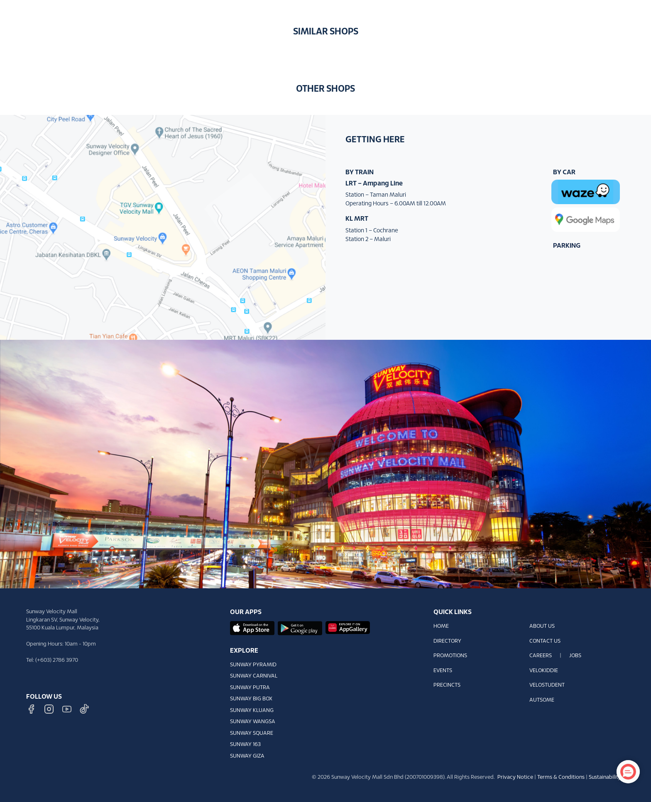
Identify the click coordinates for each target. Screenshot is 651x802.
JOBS (575, 655)
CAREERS (540, 655)
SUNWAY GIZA (247, 756)
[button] (632, 12)
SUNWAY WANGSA (252, 721)
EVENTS (442, 670)
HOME (441, 626)
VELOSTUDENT (547, 685)
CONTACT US (544, 641)
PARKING (566, 246)
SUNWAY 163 (245, 744)
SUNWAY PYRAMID (253, 665)
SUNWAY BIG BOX (251, 699)
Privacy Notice (515, 777)
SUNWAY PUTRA (250, 687)
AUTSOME (541, 700)
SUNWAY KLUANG (252, 710)
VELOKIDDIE (543, 670)
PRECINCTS (446, 685)
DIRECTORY (447, 641)
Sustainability (605, 777)
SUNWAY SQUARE (251, 733)
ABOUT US (542, 626)
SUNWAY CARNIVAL (253, 676)
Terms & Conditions (561, 777)
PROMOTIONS (450, 655)
